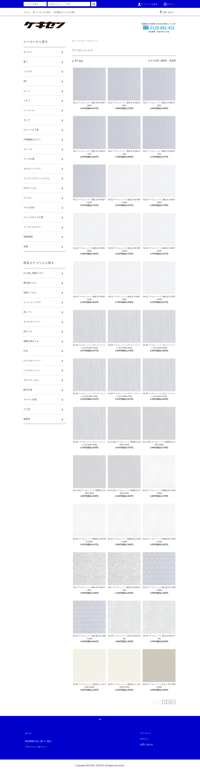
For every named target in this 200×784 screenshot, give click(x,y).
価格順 (163, 60)
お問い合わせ (166, 12)
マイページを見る (147, 4)
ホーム (27, 12)
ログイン (169, 4)
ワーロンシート (92, 41)
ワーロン (82, 41)
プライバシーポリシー (36, 747)
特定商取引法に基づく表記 (38, 741)
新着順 (172, 60)
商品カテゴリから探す (64, 12)
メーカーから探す (41, 12)
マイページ (145, 733)
